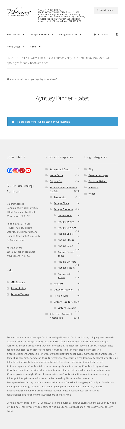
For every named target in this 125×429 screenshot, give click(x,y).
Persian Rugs (61, 295)
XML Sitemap (18, 282)
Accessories (60, 197)
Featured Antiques (98, 175)
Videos (91, 193)
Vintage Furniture (67, 34)
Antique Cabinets (67, 227)
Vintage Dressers (67, 307)
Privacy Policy (18, 288)
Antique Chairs (66, 233)
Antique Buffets (66, 221)
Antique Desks (65, 245)
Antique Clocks (66, 239)
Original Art (56, 181)
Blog (91, 169)
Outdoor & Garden (63, 289)
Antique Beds (65, 215)
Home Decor (13, 46)
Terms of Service (20, 294)
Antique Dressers (67, 261)
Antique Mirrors (66, 267)
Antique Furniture (39, 34)
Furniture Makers (97, 181)
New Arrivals (13, 34)
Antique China (61, 203)
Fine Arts (58, 283)
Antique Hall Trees (60, 169)
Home (33, 46)
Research (93, 187)
